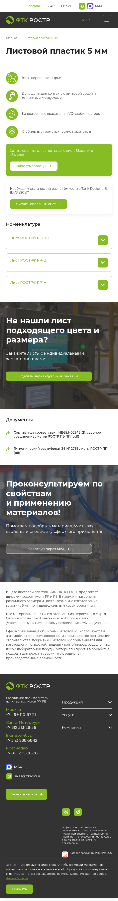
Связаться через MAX (48, 549)
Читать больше (17, 878)
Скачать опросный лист (38, 204)
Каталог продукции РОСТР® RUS (91, 855)
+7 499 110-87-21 (58, 6)
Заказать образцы (34, 166)
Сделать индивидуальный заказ (48, 376)
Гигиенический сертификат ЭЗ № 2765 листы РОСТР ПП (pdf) (57, 451)
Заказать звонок (26, 797)
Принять (19, 889)
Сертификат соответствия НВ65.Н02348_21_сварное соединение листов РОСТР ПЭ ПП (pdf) (53, 435)
